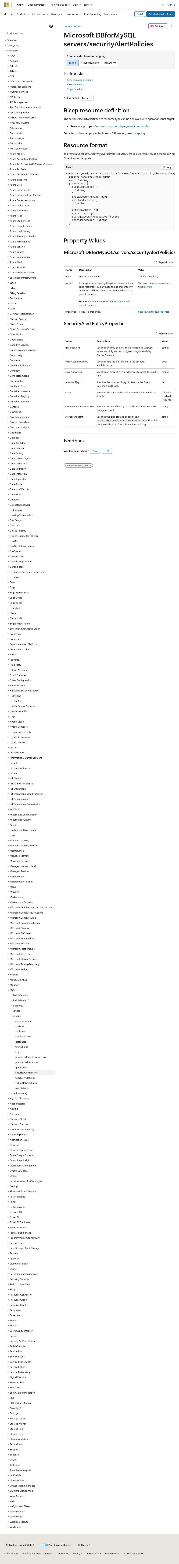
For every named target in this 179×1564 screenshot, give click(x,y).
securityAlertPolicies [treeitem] (26, 1072)
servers (148, 286)
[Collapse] (51, 26)
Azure (76, 26)
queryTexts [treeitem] (21, 1067)
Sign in (171, 4)
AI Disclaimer (11, 1553)
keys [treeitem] (17, 1052)
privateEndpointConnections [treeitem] (30, 1057)
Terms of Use (94, 1553)
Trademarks (111, 1553)
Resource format (75, 84)
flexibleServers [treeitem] (20, 995)
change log (138, 133)
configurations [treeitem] (23, 1036)
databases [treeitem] (20, 1041)
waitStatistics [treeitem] (22, 1088)
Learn (67, 26)
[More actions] (172, 26)
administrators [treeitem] (23, 1021)
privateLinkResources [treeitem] (26, 1062)
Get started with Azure (160, 14)
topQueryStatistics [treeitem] (25, 1077)
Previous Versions (31, 1553)
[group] (119, 200)
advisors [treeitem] (19, 1026)
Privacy (76, 1553)
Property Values (75, 89)
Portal (140, 14)
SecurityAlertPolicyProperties (153, 311)
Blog (47, 1553)
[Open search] (162, 5)
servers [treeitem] (16, 1010)
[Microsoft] (6, 4)
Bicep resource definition (80, 79)
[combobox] (29, 33)
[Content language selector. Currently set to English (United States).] (20, 1545)
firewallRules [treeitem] (21, 1046)
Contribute (62, 1553)
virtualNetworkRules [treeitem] (26, 1082)
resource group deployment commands (124, 126)
